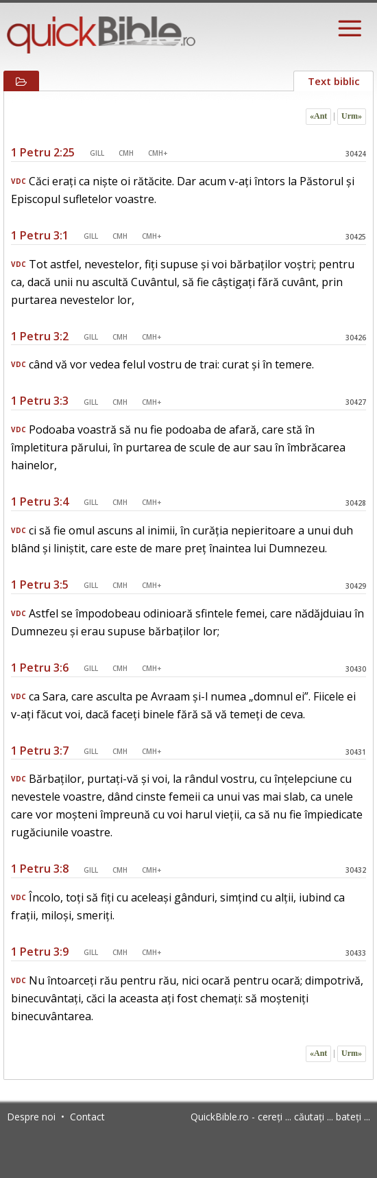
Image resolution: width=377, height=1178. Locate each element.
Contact (87, 1116)
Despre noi (31, 1116)
